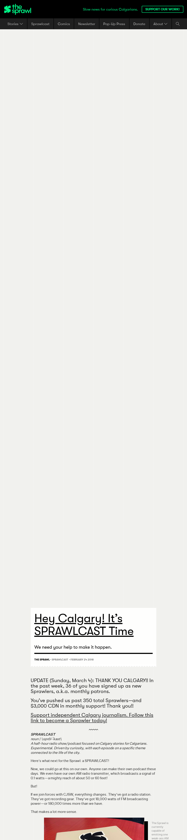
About (160, 24)
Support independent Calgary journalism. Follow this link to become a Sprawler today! (92, 717)
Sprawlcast (40, 23)
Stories (15, 24)
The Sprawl (42, 659)
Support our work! (162, 9)
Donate (139, 23)
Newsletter (86, 23)
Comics (64, 23)
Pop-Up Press (114, 23)
